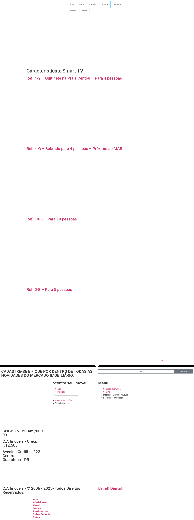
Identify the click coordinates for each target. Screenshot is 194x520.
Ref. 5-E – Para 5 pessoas (49, 289)
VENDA (81, 4)
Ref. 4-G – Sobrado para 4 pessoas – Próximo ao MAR (74, 148)
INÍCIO (71, 4)
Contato (84, 11)
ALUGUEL (93, 4)
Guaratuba (117, 4)
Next (164, 360)
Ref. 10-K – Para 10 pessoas (51, 219)
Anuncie (105, 4)
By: (110, 488)
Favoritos (72, 11)
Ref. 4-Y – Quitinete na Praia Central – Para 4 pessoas (74, 78)
